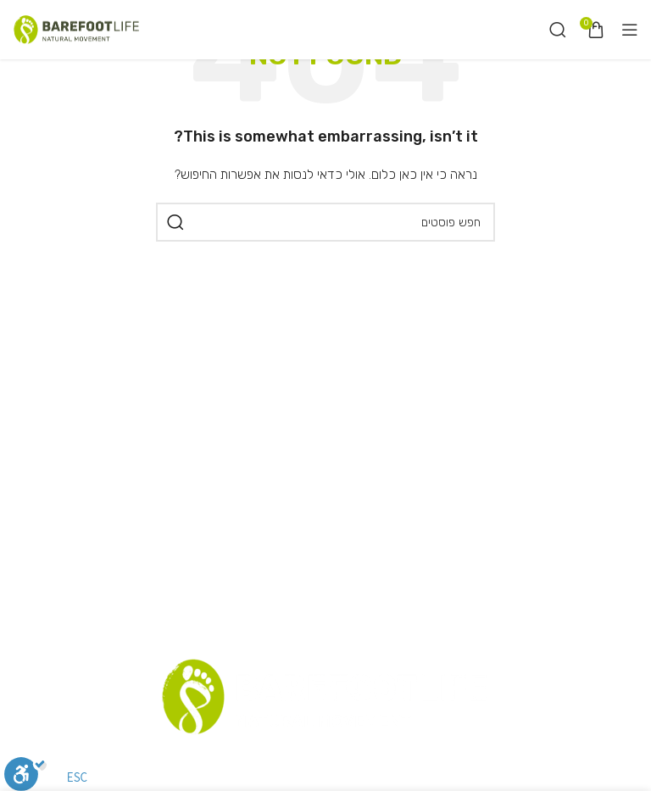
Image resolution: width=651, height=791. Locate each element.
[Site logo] (76, 29)
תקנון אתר (381, 763)
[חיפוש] (558, 30)
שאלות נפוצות (238, 763)
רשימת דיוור (315, 763)
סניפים (434, 763)
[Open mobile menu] (630, 30)
